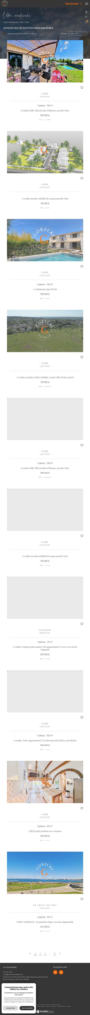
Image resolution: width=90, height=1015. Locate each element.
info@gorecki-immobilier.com (13, 974)
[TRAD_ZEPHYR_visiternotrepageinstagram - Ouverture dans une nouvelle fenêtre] (61, 972)
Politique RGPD (61, 1006)
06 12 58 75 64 (7, 972)
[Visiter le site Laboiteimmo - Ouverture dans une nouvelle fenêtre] (45, 1010)
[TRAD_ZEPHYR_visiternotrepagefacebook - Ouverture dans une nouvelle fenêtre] (55, 972)
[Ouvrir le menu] (86, 3)
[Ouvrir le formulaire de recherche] (73, 4)
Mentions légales (40, 1006)
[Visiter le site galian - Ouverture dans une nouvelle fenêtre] (8, 997)
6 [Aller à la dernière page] (54, 953)
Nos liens (54, 1006)
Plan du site (32, 1006)
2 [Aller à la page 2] (40, 953)
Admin (48, 1006)
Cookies (69, 1006)
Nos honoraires (23, 1006)
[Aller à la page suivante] (59, 953)
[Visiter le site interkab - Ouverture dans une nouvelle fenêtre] (23, 996)
